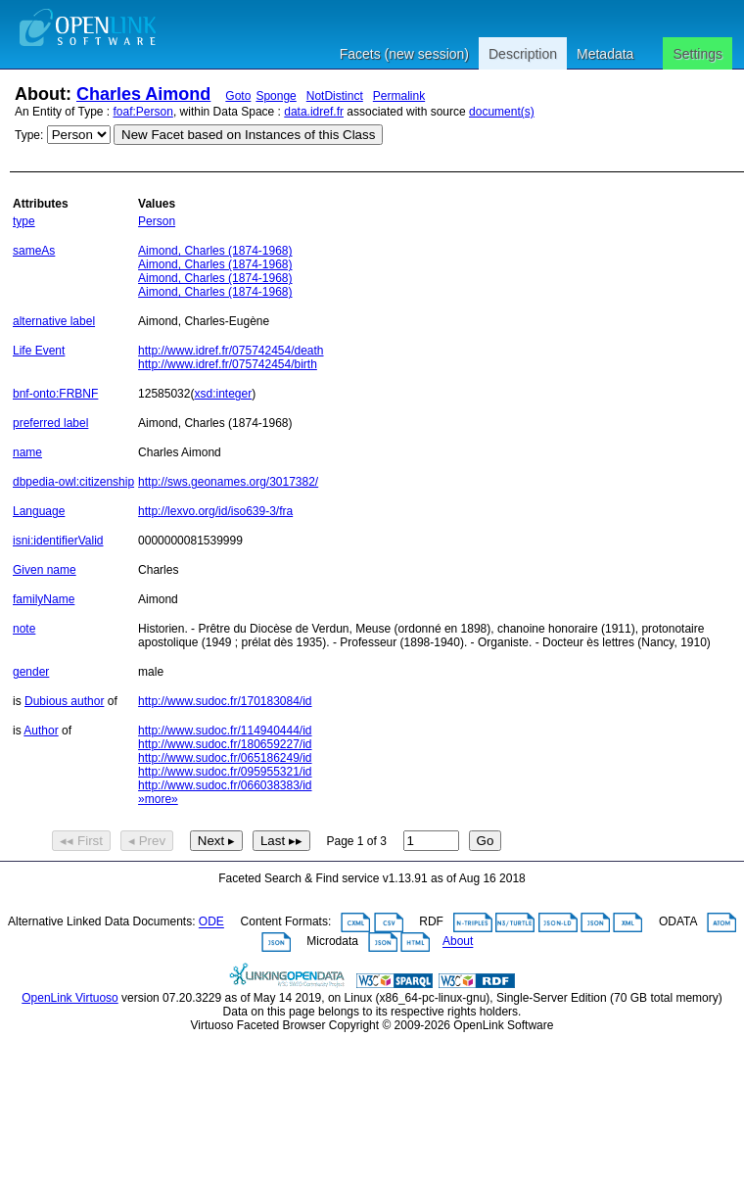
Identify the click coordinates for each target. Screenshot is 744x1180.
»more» (158, 799)
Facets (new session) (404, 54)
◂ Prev (146, 840)
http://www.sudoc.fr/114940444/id (224, 730)
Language (39, 511)
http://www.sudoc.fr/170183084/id (224, 701)
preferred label (50, 423)
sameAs (34, 251)
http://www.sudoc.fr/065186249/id (224, 758)
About (457, 942)
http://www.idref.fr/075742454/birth (227, 364)
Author (40, 730)
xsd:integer (223, 394)
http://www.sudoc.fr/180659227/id (224, 744)
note (24, 629)
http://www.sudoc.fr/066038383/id (224, 785)
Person (156, 221)
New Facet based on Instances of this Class (248, 134)
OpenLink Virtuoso (70, 998)
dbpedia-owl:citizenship (73, 482)
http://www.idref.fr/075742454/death (230, 350)
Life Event (39, 350)
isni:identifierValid (58, 540)
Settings (697, 54)
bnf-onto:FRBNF (55, 394)
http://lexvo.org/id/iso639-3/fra (215, 511)
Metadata (605, 54)
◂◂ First (81, 840)
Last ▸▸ (281, 840)
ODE (211, 922)
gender (31, 672)
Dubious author (64, 701)
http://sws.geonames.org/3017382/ (228, 482)
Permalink (399, 96)
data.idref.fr (314, 111)
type (24, 221)
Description (522, 54)
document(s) (502, 111)
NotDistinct (334, 96)
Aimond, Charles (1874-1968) (215, 251)
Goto (238, 96)
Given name (44, 570)
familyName (43, 599)
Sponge (276, 96)
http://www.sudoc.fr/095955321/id (224, 772)
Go (485, 840)
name (27, 452)
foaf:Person (143, 111)
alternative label (54, 321)
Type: (29, 135)
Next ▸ (216, 840)
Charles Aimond (143, 94)
